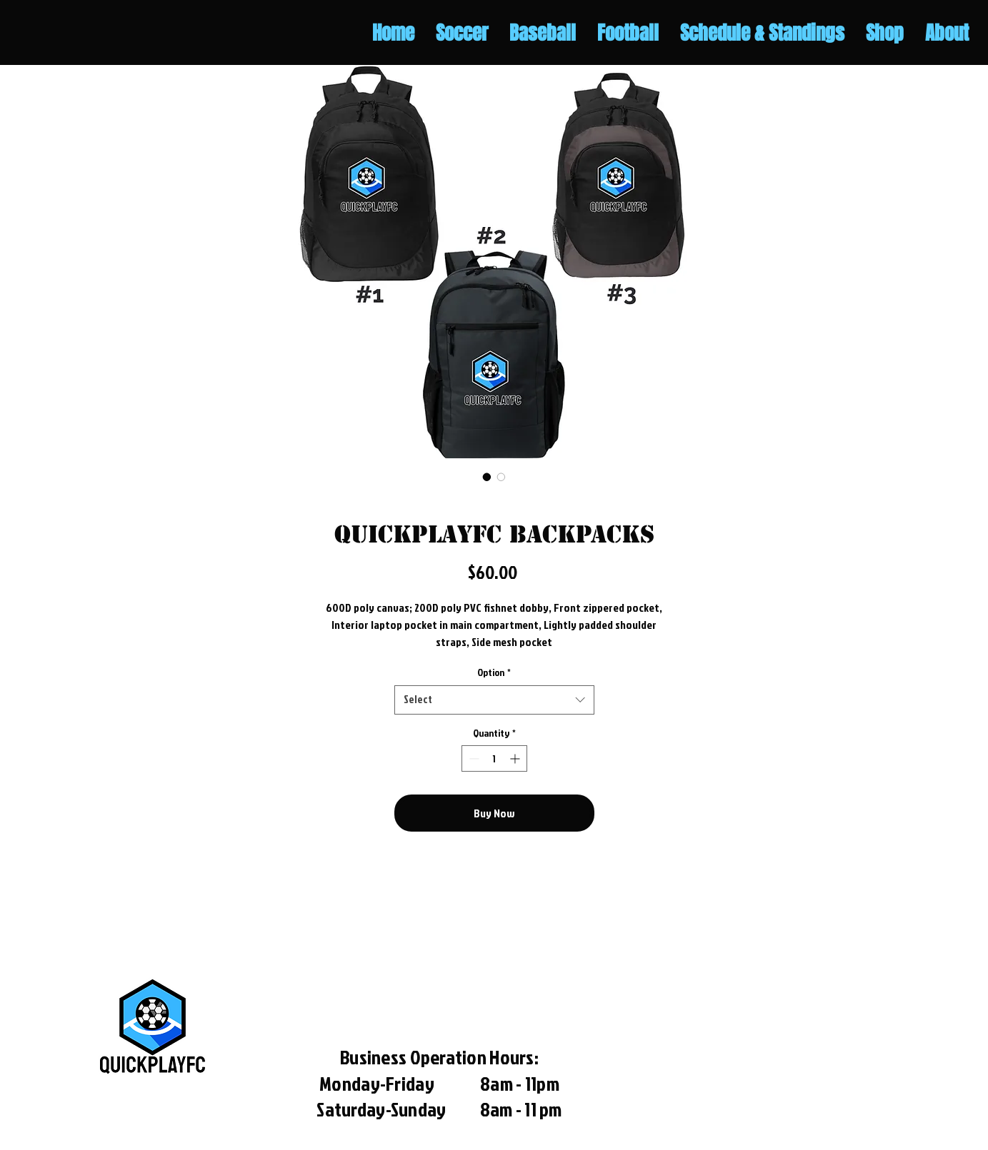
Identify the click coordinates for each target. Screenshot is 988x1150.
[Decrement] (472, 758)
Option (494, 672)
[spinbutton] (494, 758)
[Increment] (516, 758)
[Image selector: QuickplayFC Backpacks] (487, 477)
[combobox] (494, 700)
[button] (462, 33)
